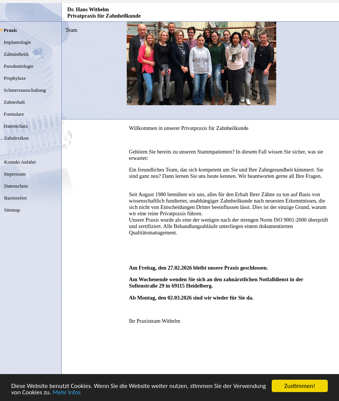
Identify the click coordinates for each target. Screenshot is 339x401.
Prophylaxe (15, 78)
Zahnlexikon (16, 138)
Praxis (10, 30)
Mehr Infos (67, 393)
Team (71, 30)
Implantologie (17, 42)
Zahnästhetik (16, 54)
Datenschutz (16, 126)
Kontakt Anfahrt (20, 162)
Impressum (15, 174)
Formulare (14, 114)
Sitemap (12, 210)
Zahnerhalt (14, 102)
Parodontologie (18, 66)
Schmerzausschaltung (25, 90)
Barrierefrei (15, 198)
